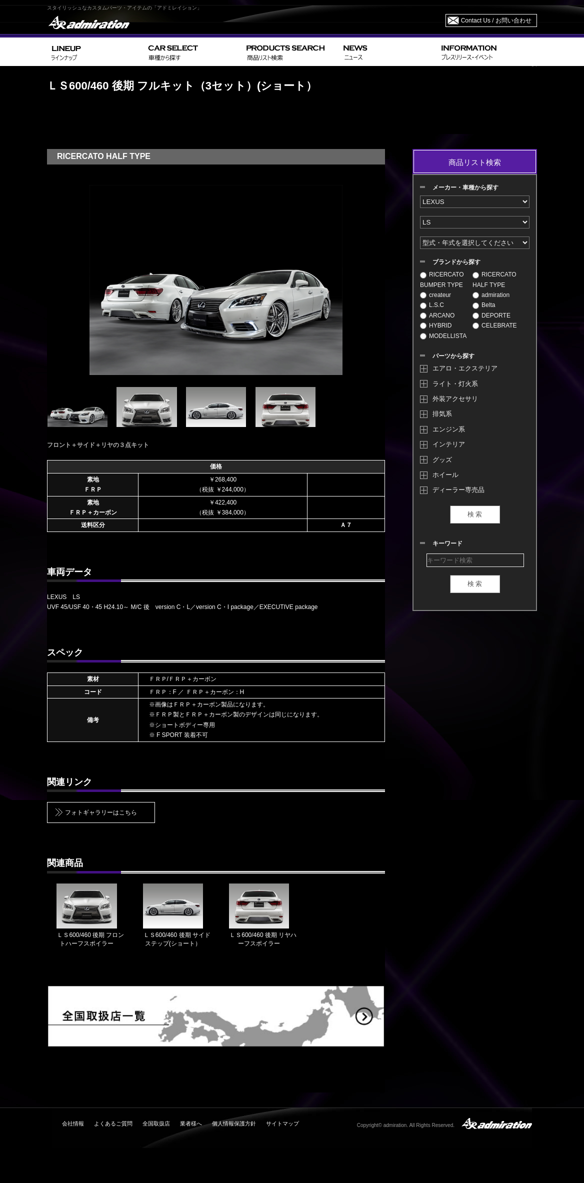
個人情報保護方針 (234, 1123)
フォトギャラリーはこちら (101, 812)
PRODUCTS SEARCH (291, 52)
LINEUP (95, 52)
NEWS (388, 52)
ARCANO (437, 315)
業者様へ (191, 1123)
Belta (483, 305)
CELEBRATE (494, 325)
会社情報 (73, 1123)
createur (435, 295)
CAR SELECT (193, 52)
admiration (491, 295)
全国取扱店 (156, 1123)
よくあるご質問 (113, 1123)
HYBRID (436, 325)
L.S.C (432, 305)
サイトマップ (282, 1123)
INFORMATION (487, 52)
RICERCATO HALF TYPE (494, 279)
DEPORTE (491, 315)
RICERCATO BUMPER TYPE (442, 279)
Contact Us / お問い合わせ (496, 20)
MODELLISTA (443, 336)
